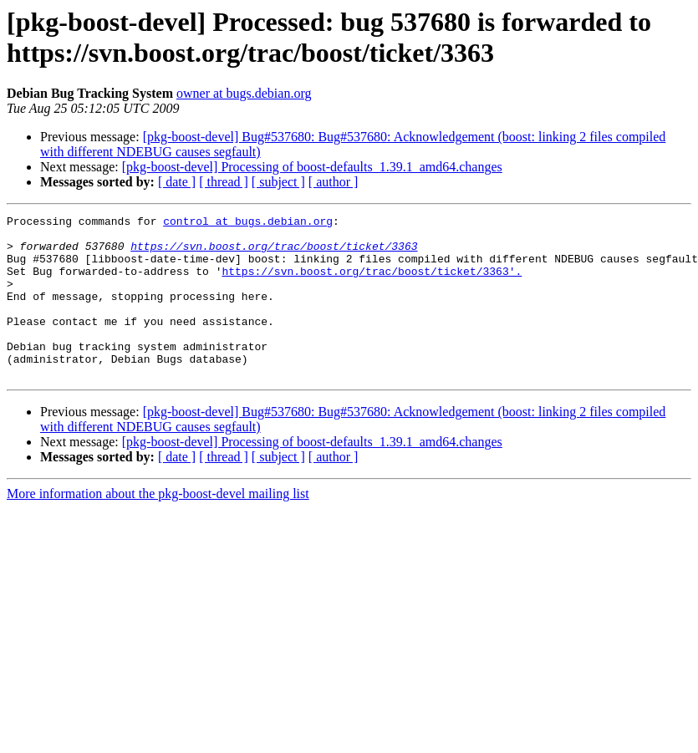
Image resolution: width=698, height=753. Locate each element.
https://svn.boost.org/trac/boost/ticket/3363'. (372, 283)
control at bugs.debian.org (248, 223)
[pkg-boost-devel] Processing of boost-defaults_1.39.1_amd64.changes (312, 167)
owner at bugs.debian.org (243, 93)
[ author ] (333, 182)
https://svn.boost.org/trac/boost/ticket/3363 (273, 253)
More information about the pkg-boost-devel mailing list (158, 526)
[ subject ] (278, 182)
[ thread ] (223, 182)
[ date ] (177, 182)
